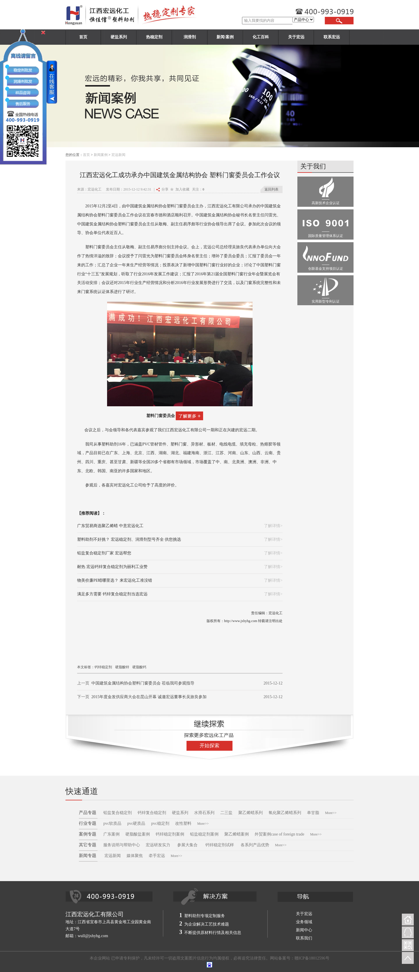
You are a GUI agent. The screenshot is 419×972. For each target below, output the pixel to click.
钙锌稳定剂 (103, 667)
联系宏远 (332, 37)
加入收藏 (179, 189)
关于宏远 (296, 37)
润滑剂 (190, 37)
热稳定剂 (154, 37)
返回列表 (271, 189)
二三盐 (226, 813)
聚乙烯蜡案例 (236, 834)
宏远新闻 (118, 155)
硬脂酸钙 (139, 667)
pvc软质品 (112, 823)
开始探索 (209, 745)
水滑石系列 (204, 813)
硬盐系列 (119, 37)
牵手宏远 (157, 856)
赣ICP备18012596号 (311, 958)
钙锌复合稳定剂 (152, 813)
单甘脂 (313, 813)
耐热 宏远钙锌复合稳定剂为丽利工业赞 (112, 567)
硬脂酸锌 (122, 667)
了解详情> (273, 526)
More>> (331, 813)
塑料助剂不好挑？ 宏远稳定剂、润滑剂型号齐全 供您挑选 (129, 539)
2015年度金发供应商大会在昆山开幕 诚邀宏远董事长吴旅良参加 (149, 697)
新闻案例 (101, 155)
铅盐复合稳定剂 (117, 813)
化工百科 (261, 37)
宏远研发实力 (158, 845)
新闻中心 (304, 930)
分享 (162, 189)
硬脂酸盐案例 (137, 834)
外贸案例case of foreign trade (279, 834)
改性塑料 (183, 823)
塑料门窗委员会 (160, 416)
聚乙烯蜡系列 (250, 813)
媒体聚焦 (135, 856)
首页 (83, 37)
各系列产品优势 (255, 845)
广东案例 (111, 834)
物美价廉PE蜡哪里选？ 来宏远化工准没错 (114, 580)
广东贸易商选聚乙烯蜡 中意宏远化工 (110, 526)
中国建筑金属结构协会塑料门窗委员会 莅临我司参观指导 (142, 683)
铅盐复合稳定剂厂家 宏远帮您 (104, 553)
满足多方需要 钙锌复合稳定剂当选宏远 (112, 594)
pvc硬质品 (136, 823)
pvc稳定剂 (160, 823)
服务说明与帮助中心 (121, 845)
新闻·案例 (225, 37)
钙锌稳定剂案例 (170, 834)
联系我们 (304, 938)
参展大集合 (188, 845)
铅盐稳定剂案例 (204, 834)
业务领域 (304, 922)
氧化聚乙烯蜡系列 (285, 813)
